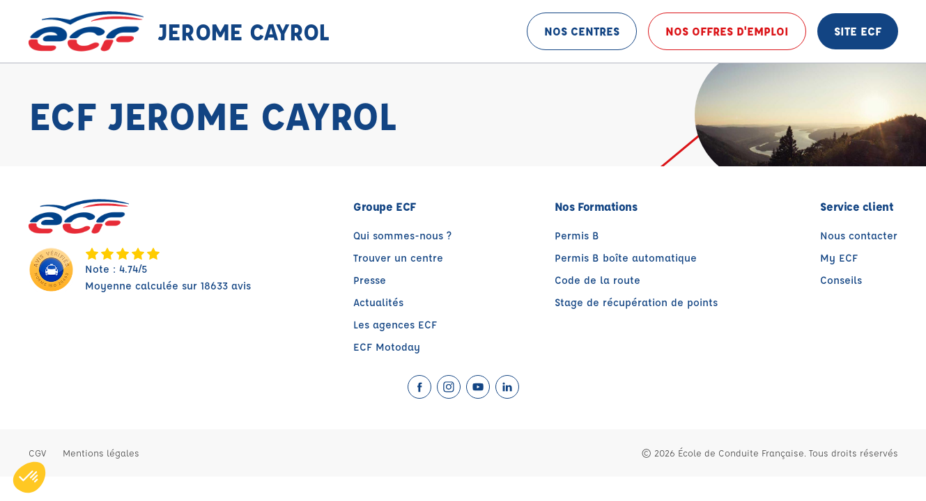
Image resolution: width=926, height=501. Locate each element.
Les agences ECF (395, 324)
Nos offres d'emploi (727, 31)
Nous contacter (858, 235)
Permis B (577, 235)
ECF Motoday (386, 346)
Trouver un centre (398, 257)
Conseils (841, 280)
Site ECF (857, 31)
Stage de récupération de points (636, 302)
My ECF (839, 257)
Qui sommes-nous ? (402, 235)
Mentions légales (101, 453)
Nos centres (581, 31)
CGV (37, 453)
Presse (369, 280)
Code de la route (597, 280)
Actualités (378, 302)
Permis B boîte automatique (626, 257)
